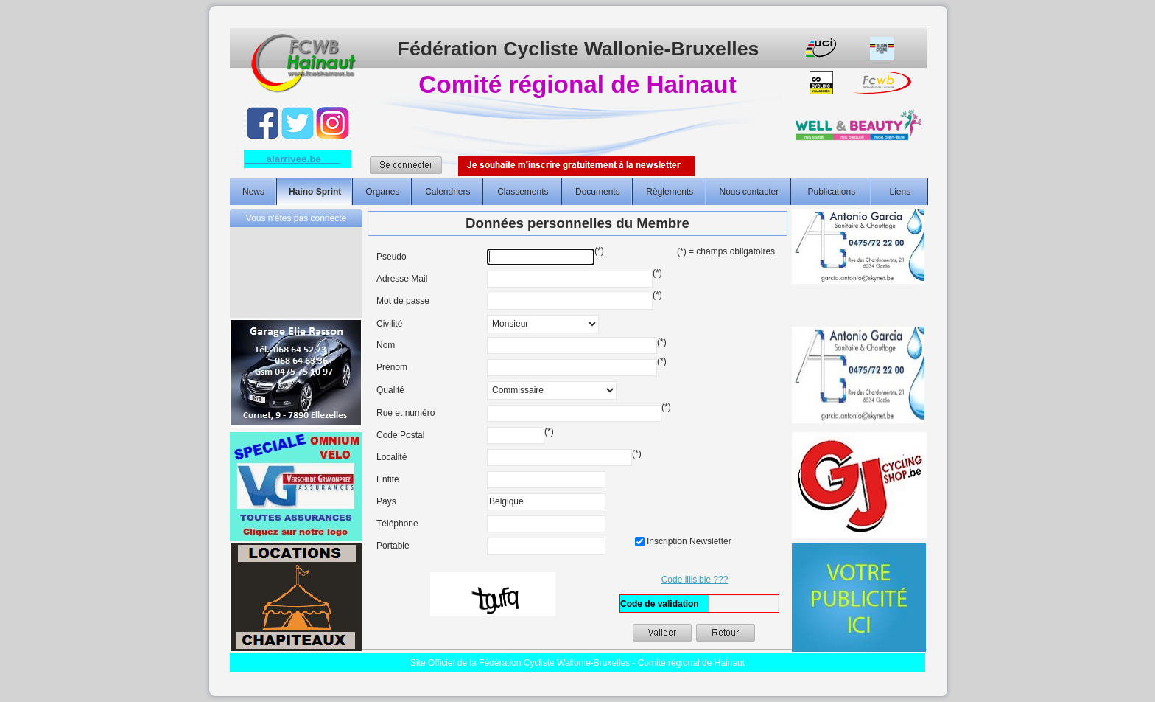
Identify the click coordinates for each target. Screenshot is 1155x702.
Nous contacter (749, 192)
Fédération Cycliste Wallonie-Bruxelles (578, 49)
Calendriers (447, 192)
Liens (900, 192)
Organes (382, 192)
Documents (597, 192)
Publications (831, 192)
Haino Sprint (315, 192)
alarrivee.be (292, 158)
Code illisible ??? (695, 579)
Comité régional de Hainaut (577, 84)
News (253, 192)
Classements (522, 192)
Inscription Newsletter (683, 541)
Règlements (669, 192)
